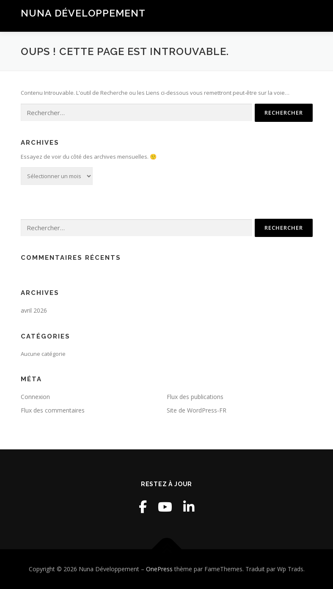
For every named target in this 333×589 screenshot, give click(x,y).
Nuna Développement (83, 13)
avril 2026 (34, 310)
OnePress (159, 569)
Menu (305, 15)
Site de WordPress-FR (196, 410)
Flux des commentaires (53, 410)
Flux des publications (195, 397)
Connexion (35, 397)
